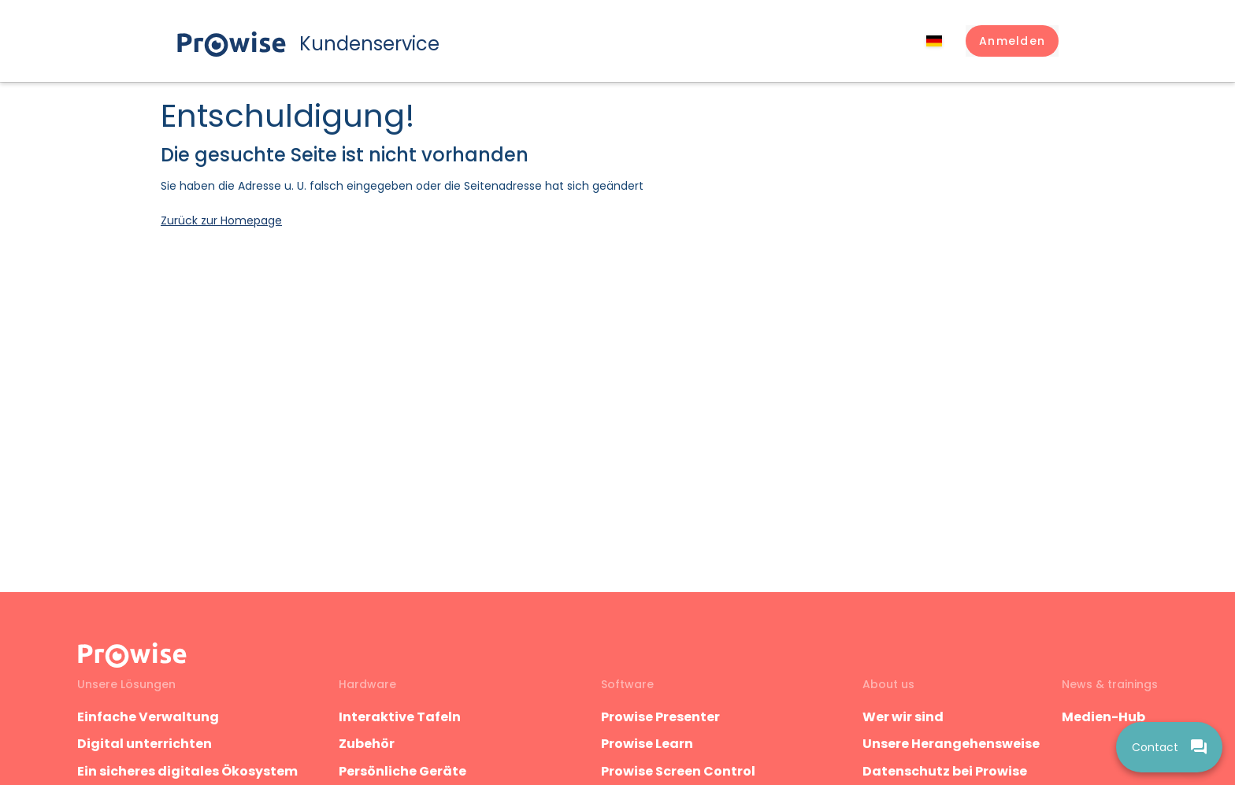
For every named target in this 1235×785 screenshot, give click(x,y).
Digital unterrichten (145, 744)
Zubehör (367, 744)
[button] (1012, 41)
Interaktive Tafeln (400, 717)
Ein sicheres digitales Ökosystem (187, 771)
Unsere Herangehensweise (951, 744)
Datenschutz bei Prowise (944, 771)
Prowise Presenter (660, 717)
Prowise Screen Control (678, 771)
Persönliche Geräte (402, 771)
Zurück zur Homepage (221, 220)
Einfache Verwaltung (148, 717)
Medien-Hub (1103, 717)
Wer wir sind (903, 717)
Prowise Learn (647, 744)
